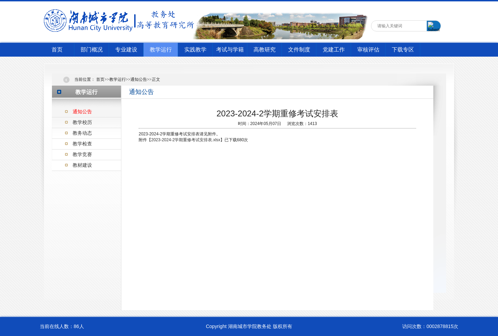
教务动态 (82, 133)
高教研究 (264, 49)
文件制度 (299, 49)
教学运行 (161, 49)
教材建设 (82, 165)
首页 (57, 49)
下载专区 (403, 49)
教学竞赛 (82, 154)
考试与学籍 (230, 49)
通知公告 (82, 111)
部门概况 (92, 49)
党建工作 (334, 49)
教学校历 (82, 122)
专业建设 (126, 49)
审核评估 (368, 49)
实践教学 (195, 49)
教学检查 (82, 143)
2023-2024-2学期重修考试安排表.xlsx (185, 139)
